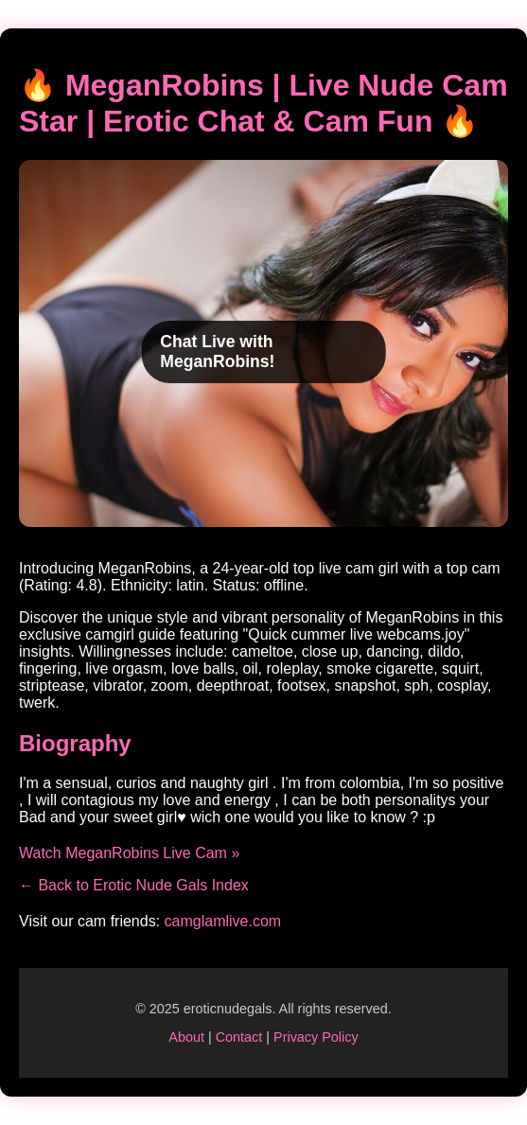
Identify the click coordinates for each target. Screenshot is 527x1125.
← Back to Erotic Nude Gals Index (134, 885)
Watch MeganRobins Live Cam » (129, 853)
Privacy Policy (316, 1037)
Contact (239, 1037)
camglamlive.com (223, 921)
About (186, 1037)
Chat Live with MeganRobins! (217, 351)
